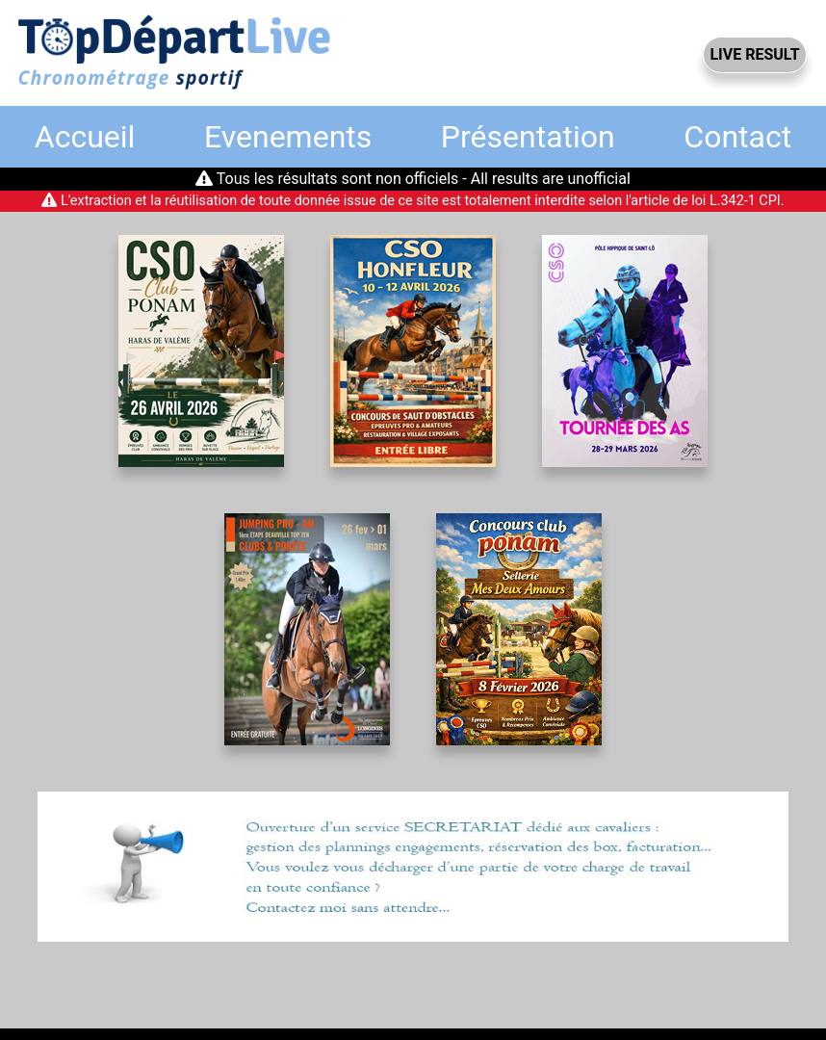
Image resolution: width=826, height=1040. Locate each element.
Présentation (528, 136)
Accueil (85, 136)
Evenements (288, 136)
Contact (737, 136)
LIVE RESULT (754, 54)
